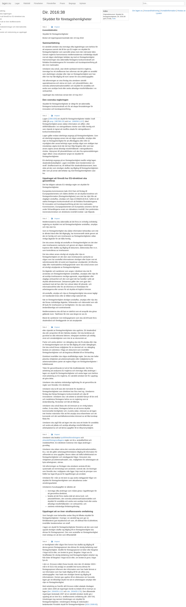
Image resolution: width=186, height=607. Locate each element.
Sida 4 (51, 254)
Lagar (17, 3)
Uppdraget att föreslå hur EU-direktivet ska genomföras (18, 17)
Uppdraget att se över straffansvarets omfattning (20, 22)
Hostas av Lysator (139, 606)
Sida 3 (51, 169)
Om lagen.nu (91, 606)
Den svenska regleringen (11, 14)
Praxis (62, 3)
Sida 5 (51, 333)
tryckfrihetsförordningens (77, 336)
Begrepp (72, 3)
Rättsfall (27, 3)
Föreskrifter (51, 3)
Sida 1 (51, 27)
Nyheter (83, 3)
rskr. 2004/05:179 (101, 446)
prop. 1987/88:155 (117, 101)
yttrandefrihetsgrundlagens (102, 336)
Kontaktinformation (122, 606)
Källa (158, 16)
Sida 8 (51, 558)
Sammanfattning (8, 11)
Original (62, 27)
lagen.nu (6, 3)
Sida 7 (51, 486)
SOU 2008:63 (108, 454)
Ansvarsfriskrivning (105, 606)
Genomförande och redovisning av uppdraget (19, 30)
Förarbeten (38, 3)
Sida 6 (51, 414)
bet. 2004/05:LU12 (82, 446)
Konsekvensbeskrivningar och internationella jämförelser (18, 26)
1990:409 (59, 101)
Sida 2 (51, 97)
